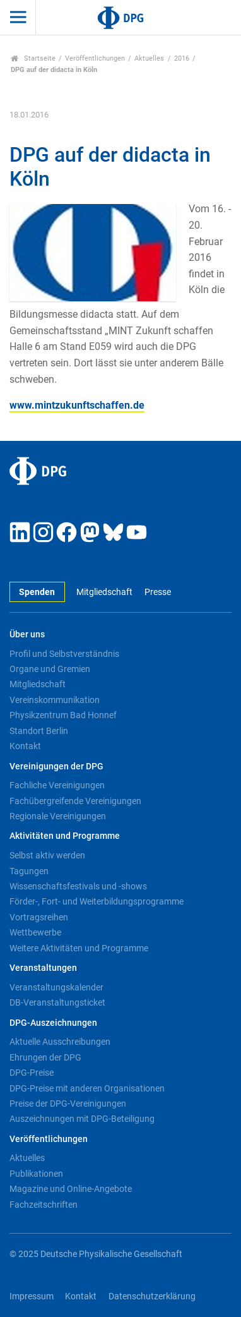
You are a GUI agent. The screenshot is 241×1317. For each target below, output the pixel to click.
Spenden (37, 592)
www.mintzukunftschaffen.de (76, 405)
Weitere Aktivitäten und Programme (78, 948)
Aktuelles (149, 58)
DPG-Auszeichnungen (53, 1023)
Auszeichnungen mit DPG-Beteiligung (82, 1119)
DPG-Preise (31, 1072)
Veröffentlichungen (95, 58)
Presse (157, 592)
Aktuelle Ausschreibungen (59, 1042)
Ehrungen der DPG (45, 1057)
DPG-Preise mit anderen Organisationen (87, 1088)
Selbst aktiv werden (47, 855)
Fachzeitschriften (43, 1205)
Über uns (27, 634)
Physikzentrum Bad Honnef (63, 715)
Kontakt (25, 746)
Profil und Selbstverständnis (64, 654)
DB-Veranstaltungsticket (57, 1002)
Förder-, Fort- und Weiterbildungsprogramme (96, 901)
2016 (181, 58)
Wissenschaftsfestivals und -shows (78, 886)
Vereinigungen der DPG (56, 766)
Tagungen (29, 871)
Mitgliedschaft (104, 592)
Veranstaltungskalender (56, 987)
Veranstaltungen (43, 968)
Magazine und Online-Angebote (70, 1189)
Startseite (33, 58)
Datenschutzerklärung (152, 1296)
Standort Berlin (38, 731)
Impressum (31, 1296)
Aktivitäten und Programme (64, 836)
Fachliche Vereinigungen (57, 785)
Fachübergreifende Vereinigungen (75, 801)
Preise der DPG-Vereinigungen (67, 1103)
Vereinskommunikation (54, 700)
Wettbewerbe (35, 932)
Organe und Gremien (49, 669)
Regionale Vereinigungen (57, 816)
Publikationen (36, 1174)
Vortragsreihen (38, 917)
